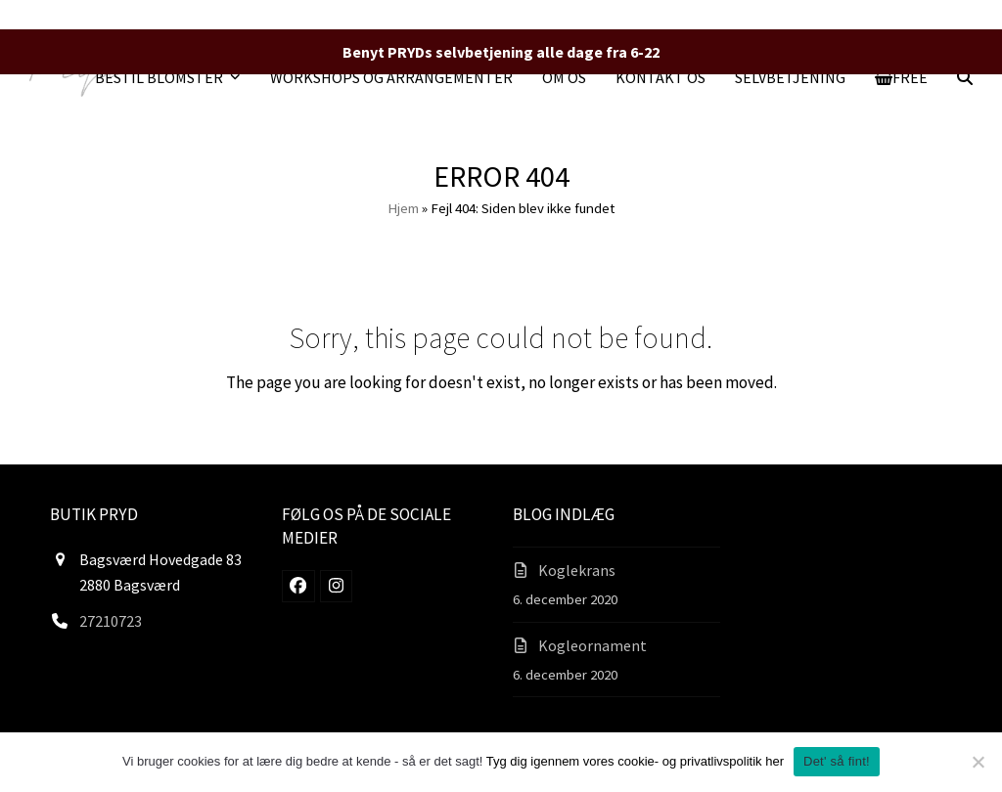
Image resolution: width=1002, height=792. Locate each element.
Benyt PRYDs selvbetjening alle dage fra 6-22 (501, 52)
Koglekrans (576, 570)
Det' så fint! (836, 761)
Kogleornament (592, 645)
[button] (901, 77)
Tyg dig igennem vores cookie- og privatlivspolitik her (635, 761)
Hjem (403, 207)
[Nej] (977, 761)
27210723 (110, 621)
